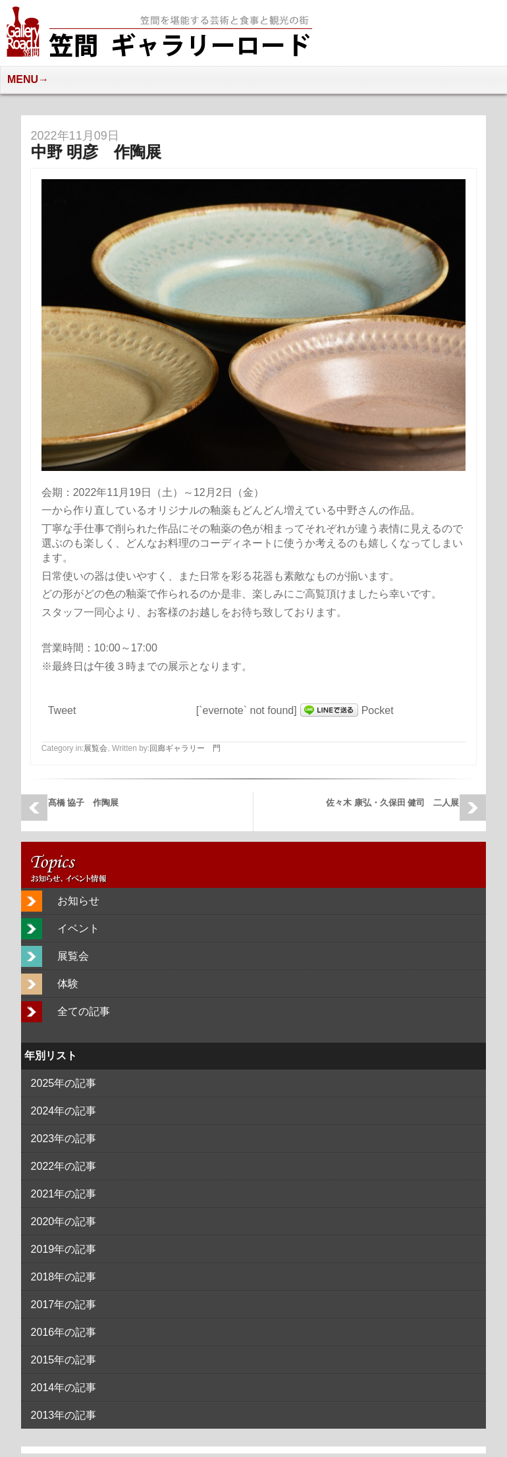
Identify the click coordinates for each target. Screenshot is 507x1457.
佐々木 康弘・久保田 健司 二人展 (392, 803)
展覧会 (95, 748)
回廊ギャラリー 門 (185, 748)
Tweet (62, 710)
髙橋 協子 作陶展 (88, 803)
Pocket (377, 710)
